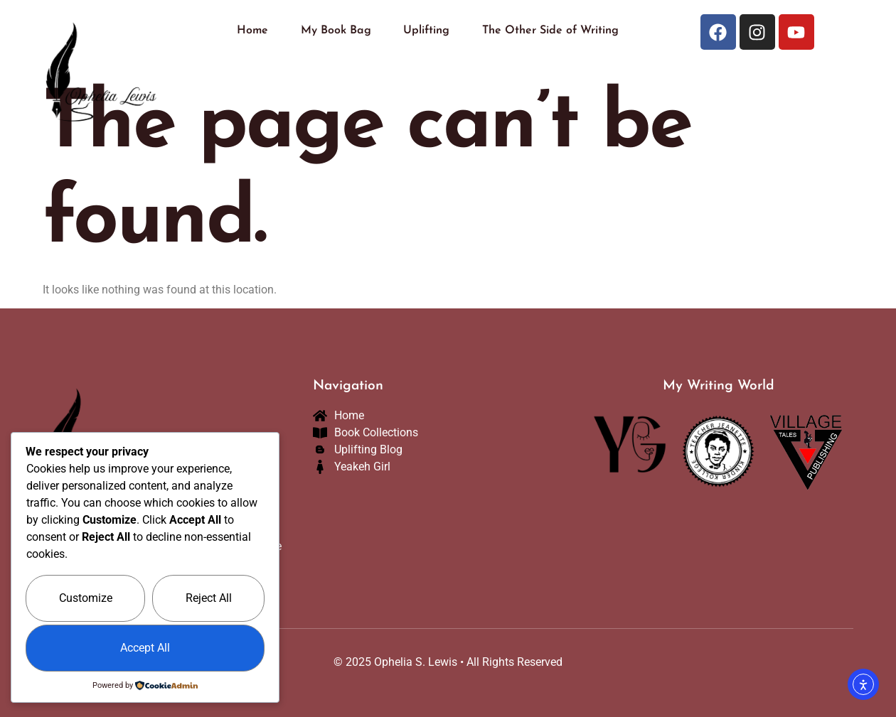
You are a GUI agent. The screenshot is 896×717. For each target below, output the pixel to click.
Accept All (145, 647)
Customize (85, 598)
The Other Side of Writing (550, 30)
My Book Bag (336, 30)
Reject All (209, 598)
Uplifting (426, 30)
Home (252, 30)
